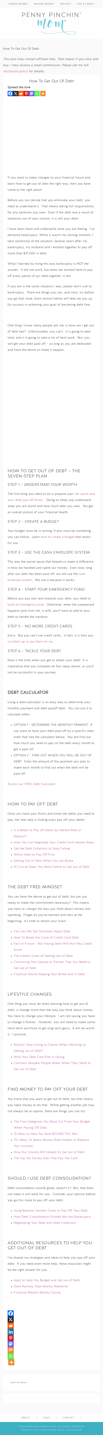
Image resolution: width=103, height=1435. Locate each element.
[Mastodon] (31, 93)
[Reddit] (21, 93)
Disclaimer (75, 1430)
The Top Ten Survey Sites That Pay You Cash (46, 1158)
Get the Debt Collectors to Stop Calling (42, 848)
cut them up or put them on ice (30, 641)
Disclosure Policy (54, 1430)
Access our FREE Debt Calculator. (32, 784)
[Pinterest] (26, 93)
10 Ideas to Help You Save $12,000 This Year (46, 1134)
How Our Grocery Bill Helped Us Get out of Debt (49, 1152)
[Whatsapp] (37, 93)
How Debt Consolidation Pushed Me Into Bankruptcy (52, 1217)
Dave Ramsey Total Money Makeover (41, 1286)
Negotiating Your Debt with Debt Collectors (45, 1223)
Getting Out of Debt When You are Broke (43, 861)
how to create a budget (58, 537)
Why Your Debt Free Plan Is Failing (39, 1057)
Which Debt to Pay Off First (34, 854)
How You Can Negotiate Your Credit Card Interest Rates (54, 842)
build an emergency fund (26, 604)
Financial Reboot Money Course (37, 1292)
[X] (15, 93)
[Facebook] (10, 93)
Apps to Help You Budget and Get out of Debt (47, 1280)
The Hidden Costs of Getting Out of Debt (43, 956)
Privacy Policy (30, 1430)
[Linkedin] (11, 1332)
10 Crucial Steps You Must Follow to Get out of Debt (51, 867)
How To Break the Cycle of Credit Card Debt (46, 937)
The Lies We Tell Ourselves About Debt (42, 931)
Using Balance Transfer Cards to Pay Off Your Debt (51, 1210)
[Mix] (11, 1350)
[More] (43, 93)
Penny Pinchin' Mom (51, 23)
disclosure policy (15, 71)
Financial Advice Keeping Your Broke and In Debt (49, 974)
